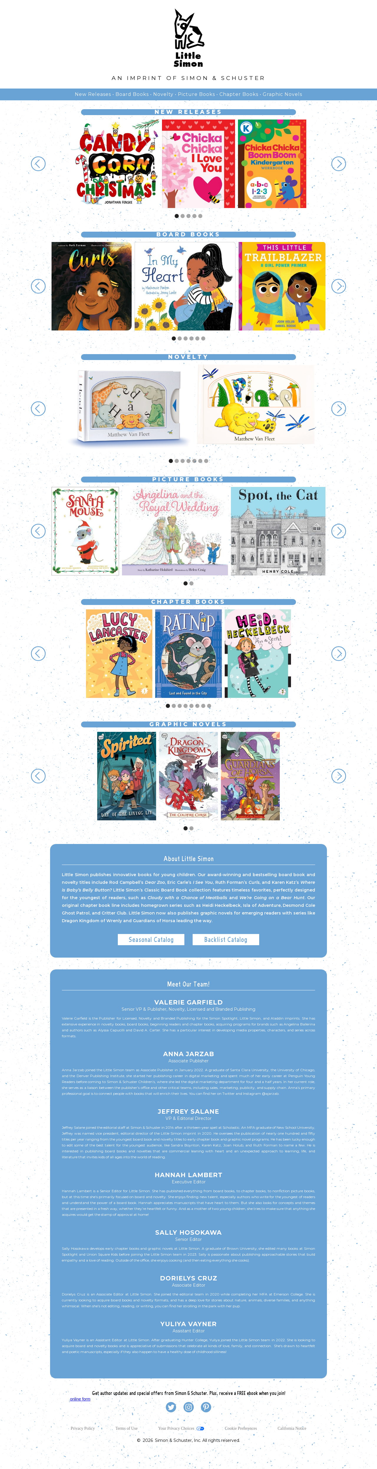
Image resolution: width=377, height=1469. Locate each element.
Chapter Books (238, 94)
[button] (38, 164)
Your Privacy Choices (176, 1428)
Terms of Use (126, 1428)
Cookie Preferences (241, 1428)
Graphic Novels (282, 94)
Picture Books (196, 94)
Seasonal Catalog (151, 939)
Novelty (163, 94)
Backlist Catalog (225, 939)
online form (80, 1399)
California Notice (291, 1428)
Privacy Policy (83, 1428)
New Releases (93, 94)
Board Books (132, 94)
